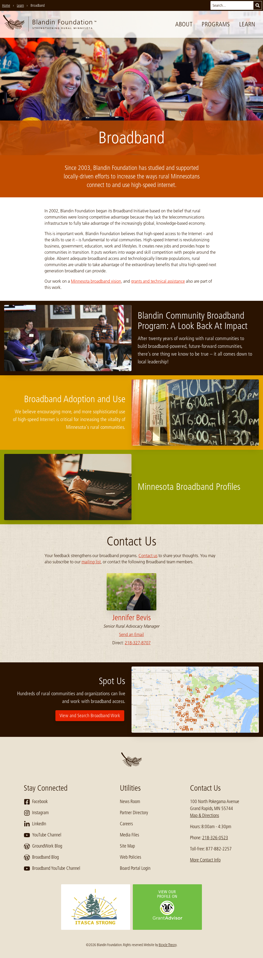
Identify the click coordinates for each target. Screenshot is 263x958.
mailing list (91, 561)
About (183, 24)
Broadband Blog (41, 857)
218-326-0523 (215, 838)
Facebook (36, 802)
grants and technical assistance (158, 281)
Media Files (129, 835)
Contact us (147, 555)
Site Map (127, 846)
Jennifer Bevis (131, 617)
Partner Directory (134, 812)
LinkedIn (35, 824)
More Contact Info (205, 860)
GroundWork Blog (43, 846)
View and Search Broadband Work (90, 715)
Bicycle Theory (168, 944)
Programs (216, 24)
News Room (130, 801)
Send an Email (131, 634)
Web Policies (130, 857)
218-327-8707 (138, 642)
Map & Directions (204, 815)
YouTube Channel (42, 835)
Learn (247, 24)
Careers (126, 824)
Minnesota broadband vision (96, 281)
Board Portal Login (135, 868)
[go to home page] (49, 24)
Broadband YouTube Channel (52, 868)
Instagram (36, 813)
